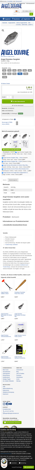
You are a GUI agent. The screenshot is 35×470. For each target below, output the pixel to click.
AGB (4, 386)
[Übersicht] (24, 24)
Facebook (18, 375)
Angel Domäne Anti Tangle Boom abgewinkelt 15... (15, 172)
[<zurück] (18, 24)
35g (25, 70)
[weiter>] (30, 24)
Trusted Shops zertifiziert (11, 244)
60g (9, 73)
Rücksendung (6, 375)
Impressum (5, 394)
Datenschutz (6, 390)
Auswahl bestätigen (17, 467)
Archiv (17, 379)
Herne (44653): (6, 124)
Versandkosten (6, 371)
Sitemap (18, 381)
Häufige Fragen (7, 379)
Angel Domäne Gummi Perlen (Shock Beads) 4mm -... (16, 169)
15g (9, 70)
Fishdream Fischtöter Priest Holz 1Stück (20, 293)
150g (4, 77)
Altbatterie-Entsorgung (8, 392)
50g (4, 73)
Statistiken (14, 463)
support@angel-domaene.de (11, 413)
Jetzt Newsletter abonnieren (12, 422)
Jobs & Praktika (20, 373)
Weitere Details (5, 83)
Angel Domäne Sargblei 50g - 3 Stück (12, 161)
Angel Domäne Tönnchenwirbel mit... (6, 336)
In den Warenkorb (17, 101)
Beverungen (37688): (7, 122)
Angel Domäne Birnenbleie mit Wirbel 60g (20, 315)
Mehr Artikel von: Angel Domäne (7, 56)
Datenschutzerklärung (5, 453)
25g (14, 70)
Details (4, 180)
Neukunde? (19, 1)
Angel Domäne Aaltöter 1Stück (4, 293)
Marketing (23, 463)
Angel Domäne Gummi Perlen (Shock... (20, 336)
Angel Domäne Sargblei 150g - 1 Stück (13, 157)
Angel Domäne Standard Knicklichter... (20, 357)
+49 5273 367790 (8, 411)
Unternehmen (19, 369)
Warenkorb (30, 3)
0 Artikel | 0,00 (27, 11)
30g (19, 70)
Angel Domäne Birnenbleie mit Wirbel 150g (6, 315)
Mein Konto (12, 3)
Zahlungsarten (6, 373)
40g (30, 70)
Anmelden (10, 1)
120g (25, 73)
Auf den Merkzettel (17, 105)
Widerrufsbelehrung (8, 388)
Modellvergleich (13, 180)
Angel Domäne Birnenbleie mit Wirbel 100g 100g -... (16, 165)
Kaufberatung (6, 377)
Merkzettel (21, 3)
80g (14, 73)
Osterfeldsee (19, 377)
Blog (17, 371)
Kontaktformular (7, 409)
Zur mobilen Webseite (8, 381)
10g (4, 70)
